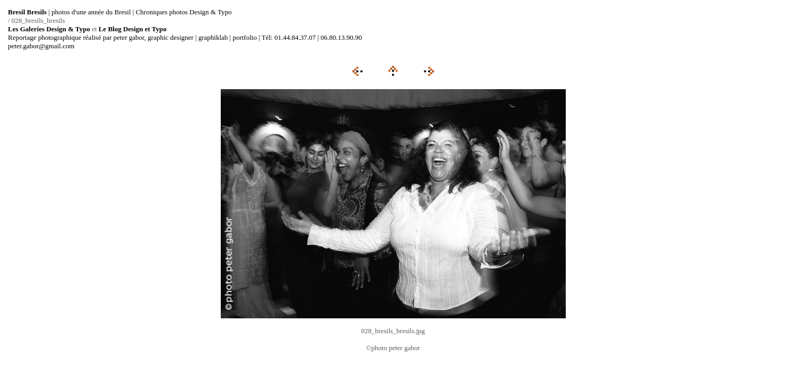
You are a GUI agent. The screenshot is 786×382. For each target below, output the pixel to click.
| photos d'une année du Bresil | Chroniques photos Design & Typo (120, 12)
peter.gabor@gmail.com (41, 46)
